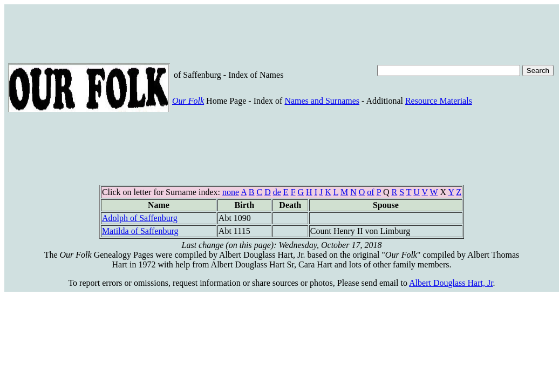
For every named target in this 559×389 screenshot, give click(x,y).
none (230, 192)
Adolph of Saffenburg (140, 218)
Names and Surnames (321, 100)
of (370, 192)
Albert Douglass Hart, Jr (451, 282)
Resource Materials (438, 100)
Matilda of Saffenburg (140, 231)
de (277, 192)
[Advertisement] (204, 32)
